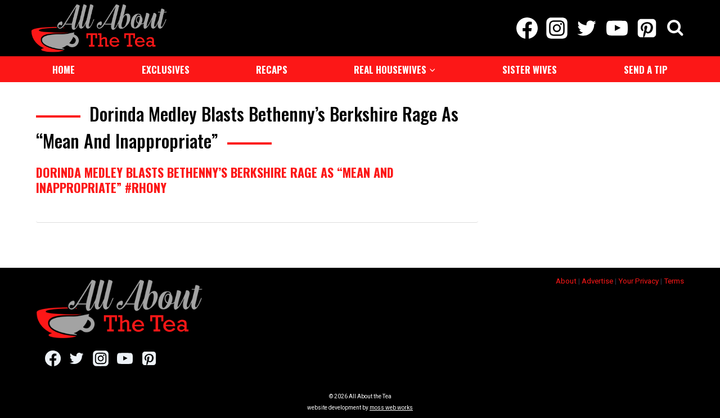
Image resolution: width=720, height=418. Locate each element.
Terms (674, 281)
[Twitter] (587, 28)
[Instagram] (557, 28)
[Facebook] (527, 28)
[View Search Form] (675, 28)
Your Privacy (638, 281)
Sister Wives (529, 69)
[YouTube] (617, 28)
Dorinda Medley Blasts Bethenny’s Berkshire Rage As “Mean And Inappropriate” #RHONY (215, 179)
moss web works (391, 407)
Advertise (597, 281)
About (566, 281)
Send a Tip (646, 69)
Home (63, 69)
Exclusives (166, 69)
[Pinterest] (647, 28)
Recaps (271, 69)
